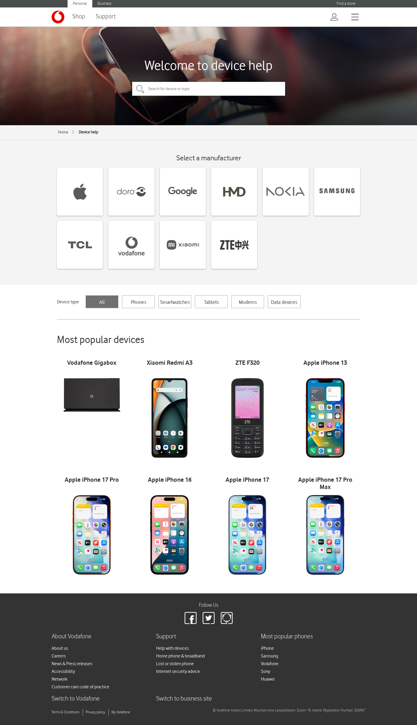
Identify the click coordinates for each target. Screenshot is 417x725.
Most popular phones (287, 636)
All (102, 302)
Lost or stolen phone (175, 663)
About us (60, 648)
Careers (59, 656)
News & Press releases (72, 663)
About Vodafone (71, 636)
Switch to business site (184, 698)
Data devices (284, 302)
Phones (138, 302)
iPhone (267, 648)
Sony (265, 671)
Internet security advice (178, 671)
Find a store (346, 3)
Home (63, 132)
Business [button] (104, 3)
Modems (248, 302)
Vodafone (269, 663)
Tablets (211, 302)
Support (106, 16)
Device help (88, 132)
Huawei (268, 679)
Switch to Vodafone (76, 698)
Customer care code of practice (80, 686)
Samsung (269, 656)
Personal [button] (80, 3)
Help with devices (172, 648)
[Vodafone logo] (58, 17)
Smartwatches (175, 302)
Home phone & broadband (180, 656)
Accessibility (63, 671)
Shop (78, 16)
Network (59, 679)
